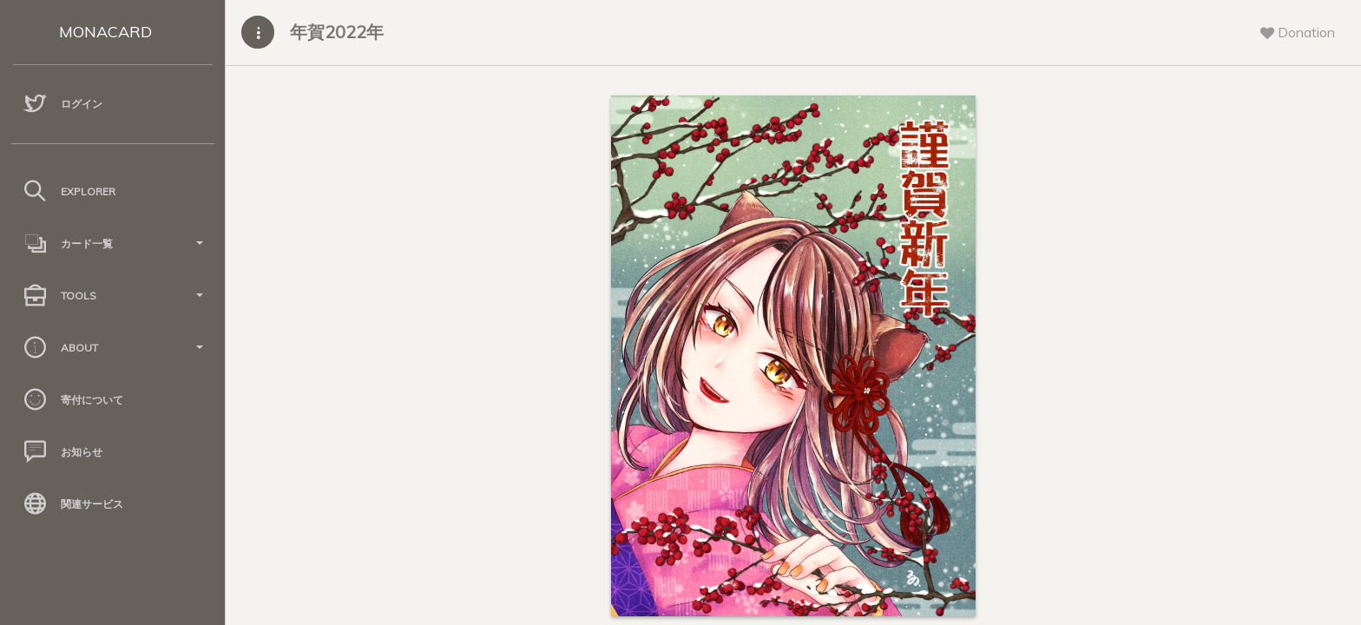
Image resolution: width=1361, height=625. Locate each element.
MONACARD (105, 32)
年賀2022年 (337, 32)
